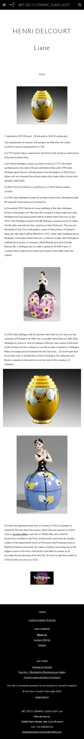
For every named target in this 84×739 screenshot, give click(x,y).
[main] (42, 38)
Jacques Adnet (20, 534)
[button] (4, 5)
